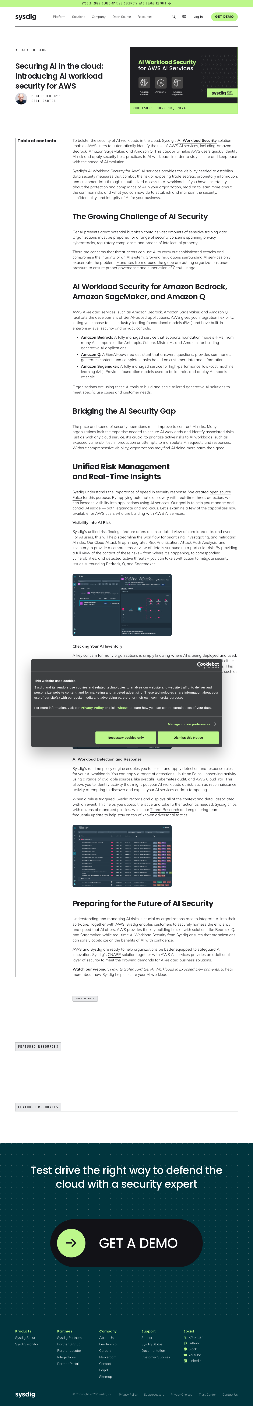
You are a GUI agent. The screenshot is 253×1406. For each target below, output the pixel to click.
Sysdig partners (69, 1337)
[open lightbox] (122, 605)
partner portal (68, 1363)
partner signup (68, 1344)
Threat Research (164, 809)
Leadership (107, 1344)
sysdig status (151, 1344)
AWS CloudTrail (210, 779)
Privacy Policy (92, 707)
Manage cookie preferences (189, 724)
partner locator (69, 1350)
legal (103, 1370)
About (122, 707)
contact (105, 1363)
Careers (105, 1350)
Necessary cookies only (126, 737)
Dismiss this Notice (188, 737)
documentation (153, 1350)
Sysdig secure (26, 1337)
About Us (106, 1337)
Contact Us (230, 1394)
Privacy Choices (181, 1394)
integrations (66, 1357)
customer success (155, 1357)
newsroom (107, 1357)
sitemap (105, 1376)
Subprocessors (154, 1394)
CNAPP (114, 954)
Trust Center (207, 1394)
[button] (59, 17)
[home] (25, 17)
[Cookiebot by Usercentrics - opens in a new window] (200, 665)
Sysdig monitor (26, 1344)
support (147, 1337)
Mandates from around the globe (145, 262)
